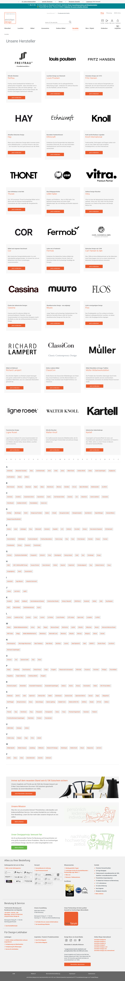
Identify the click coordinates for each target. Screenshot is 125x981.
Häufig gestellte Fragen (71, 868)
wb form (99, 748)
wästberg (32, 748)
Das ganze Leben (64, 513)
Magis (45, 627)
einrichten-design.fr (99, 945)
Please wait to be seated (65, 670)
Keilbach (24, 601)
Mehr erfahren (19, 822)
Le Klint (97, 617)
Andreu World (81, 471)
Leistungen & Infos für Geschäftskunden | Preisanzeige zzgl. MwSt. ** (76, 871)
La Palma (50, 617)
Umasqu (19, 728)
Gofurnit (42, 555)
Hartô (19, 571)
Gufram (9, 555)
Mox (39, 627)
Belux (42, 487)
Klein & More (16, 607)
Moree (95, 633)
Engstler (55, 529)
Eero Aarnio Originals (96, 529)
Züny (15, 758)
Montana (63, 633)
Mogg (18, 633)
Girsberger (90, 555)
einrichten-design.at (99, 941)
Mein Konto (112, 23)
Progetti (53, 670)
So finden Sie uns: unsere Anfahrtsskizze (46, 922)
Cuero (48, 497)
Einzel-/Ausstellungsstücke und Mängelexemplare (82, 5)
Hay (91, 565)
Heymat (63, 565)
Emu (30, 529)
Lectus (9, 617)
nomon (66, 643)
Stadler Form (61, 702)
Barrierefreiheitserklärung (53, 974)
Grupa (99, 555)
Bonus (60, 2)
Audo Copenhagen (100, 471)
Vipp (26, 738)
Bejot (35, 487)
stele (24, 696)
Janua (9, 591)
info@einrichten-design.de (11, 916)
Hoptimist (71, 565)
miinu (32, 627)
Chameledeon (33, 503)
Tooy (31, 712)
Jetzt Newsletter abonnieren (23, 794)
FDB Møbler (21, 539)
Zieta (21, 758)
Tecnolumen (48, 718)
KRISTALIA (77, 601)
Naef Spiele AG (76, 643)
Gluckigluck (58, 555)
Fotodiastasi (10, 545)
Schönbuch (58, 696)
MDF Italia (10, 633)
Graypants (33, 555)
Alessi (19, 477)
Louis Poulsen (60, 617)
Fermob (90, 539)
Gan (83, 555)
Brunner (20, 487)
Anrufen (107, 23)
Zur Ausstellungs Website (42, 924)
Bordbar (67, 487)
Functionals (37, 545)
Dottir (25, 513)
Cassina (70, 497)
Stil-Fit (18, 696)
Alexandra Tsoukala (21, 471)
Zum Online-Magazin (40, 942)
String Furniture (21, 702)
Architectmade (40, 471)
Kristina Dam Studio (53, 601)
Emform (69, 529)
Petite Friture (37, 670)
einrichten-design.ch (100, 943)
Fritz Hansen (81, 539)
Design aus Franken (36, 513)
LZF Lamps (71, 617)
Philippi (104, 670)
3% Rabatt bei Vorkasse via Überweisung (106, 881)
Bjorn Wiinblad (84, 487)
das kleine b (88, 513)
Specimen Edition (80, 696)
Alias (31, 471)
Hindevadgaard (82, 565)
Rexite (71, 686)
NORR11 (92, 643)
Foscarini (27, 545)
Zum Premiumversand (41, 870)
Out (16, 660)
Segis (97, 696)
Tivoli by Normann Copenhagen (15, 718)
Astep (90, 471)
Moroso (79, 633)
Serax (30, 702)
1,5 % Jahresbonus (100, 883)
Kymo (38, 607)
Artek (55, 471)
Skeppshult (106, 696)
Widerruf (33, 974)
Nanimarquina (11, 643)
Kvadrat (9, 601)
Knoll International (29, 607)
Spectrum (32, 696)
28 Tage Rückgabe (100, 871)
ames (62, 471)
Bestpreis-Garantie (74, 2)
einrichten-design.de (100, 940)
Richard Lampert (11, 686)
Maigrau (87, 633)
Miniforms (65, 627)
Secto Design (39, 702)
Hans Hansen (46, 565)
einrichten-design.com (100, 949)
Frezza (98, 539)
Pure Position (26, 670)
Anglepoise (112, 471)
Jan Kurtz (17, 591)
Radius (64, 686)
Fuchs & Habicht (32, 539)
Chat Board (10, 503)
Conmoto (9, 497)
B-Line (74, 487)
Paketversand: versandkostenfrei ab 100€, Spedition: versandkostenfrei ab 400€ (106, 874)
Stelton (106, 702)
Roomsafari (87, 686)
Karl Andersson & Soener (37, 601)
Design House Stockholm (14, 519)
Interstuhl (9, 581)
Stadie (91, 702)
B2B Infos (117, 13)
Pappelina (10, 676)
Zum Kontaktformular (10, 926)
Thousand (39, 712)
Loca (35, 617)
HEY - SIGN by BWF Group (20, 565)
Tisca (63, 712)
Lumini (42, 617)
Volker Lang (10, 738)
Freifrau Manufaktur (46, 539)
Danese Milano (110, 513)
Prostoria (87, 670)
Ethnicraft (38, 529)
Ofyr (33, 660)
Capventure (40, 497)
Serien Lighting (51, 702)
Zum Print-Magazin (40, 940)
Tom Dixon (23, 712)
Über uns (67, 875)
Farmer (105, 539)
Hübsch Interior (100, 565)
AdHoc (27, 477)
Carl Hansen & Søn (59, 497)
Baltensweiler (95, 487)
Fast (73, 539)
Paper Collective (20, 676)
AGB (13, 974)
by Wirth (104, 487)
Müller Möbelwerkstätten (20, 627)
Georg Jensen (68, 555)
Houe (109, 565)
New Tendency (38, 643)
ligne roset (80, 617)
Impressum (72, 974)
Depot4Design (99, 513)
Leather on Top (18, 617)
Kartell (17, 601)
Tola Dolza (30, 718)
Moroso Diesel (55, 627)
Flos (67, 539)
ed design (23, 529)
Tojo (16, 712)
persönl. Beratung (47, 2)
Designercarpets (77, 513)
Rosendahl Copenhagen (51, 686)
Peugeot (43, 676)
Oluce (39, 660)
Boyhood (28, 487)
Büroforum (50, 487)
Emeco (85, 529)
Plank (8, 670)
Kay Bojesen (109, 601)
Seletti (50, 696)
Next (84, 643)
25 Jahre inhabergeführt (29, 2)
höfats (55, 565)
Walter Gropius (22, 748)
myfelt (73, 627)
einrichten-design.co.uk (100, 947)
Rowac (78, 686)
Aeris (49, 471)
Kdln (101, 601)
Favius (19, 545)
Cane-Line (43, 503)
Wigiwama (90, 748)
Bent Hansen (10, 487)
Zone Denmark (30, 758)
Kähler (94, 601)
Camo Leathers (94, 497)
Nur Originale (98, 888)
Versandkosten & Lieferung (42, 868)
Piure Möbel (113, 670)
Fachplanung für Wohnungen (13, 947)
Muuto (97, 627)
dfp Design (18, 513)
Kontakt (102, 23)
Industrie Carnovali (31, 581)
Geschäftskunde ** (51, 13)
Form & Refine (11, 539)
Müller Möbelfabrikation (29, 633)
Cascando (105, 497)
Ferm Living (59, 539)
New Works (49, 643)
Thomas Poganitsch (74, 712)
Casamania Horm (29, 497)
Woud (82, 748)
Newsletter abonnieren (77, 964)
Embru (9, 529)
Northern (58, 643)
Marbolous (43, 633)
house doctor (28, 571)
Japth (24, 591)
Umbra (27, 728)
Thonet (9, 712)
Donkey (9, 513)
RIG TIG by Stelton (105, 686)
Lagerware (89, 2)
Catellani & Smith (21, 503)
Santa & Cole (68, 696)
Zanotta (40, 758)
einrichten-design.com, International (104, 950)
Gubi (77, 555)
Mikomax (88, 627)
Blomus (59, 487)
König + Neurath (66, 601)
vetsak (39, 738)
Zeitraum (48, 758)
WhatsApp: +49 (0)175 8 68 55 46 (13, 914)
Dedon (47, 513)
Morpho (71, 633)
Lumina (28, 617)
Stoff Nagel (10, 702)
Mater (8, 627)
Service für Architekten (11, 949)
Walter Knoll (73, 748)
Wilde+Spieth (10, 748)
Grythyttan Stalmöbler (21, 555)
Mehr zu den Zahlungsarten (12, 868)
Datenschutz (91, 974)
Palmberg (16, 670)
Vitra (32, 738)
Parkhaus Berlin (33, 676)
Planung (109, 13)
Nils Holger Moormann (25, 643)
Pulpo (46, 670)
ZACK (8, 758)
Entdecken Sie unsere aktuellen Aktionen (76, 7)
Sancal (90, 696)
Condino (18, 497)
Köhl (8, 607)
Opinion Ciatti (24, 660)
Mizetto (80, 627)
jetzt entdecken (16, 98)
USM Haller (10, 728)
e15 (62, 529)
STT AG (99, 702)
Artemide (9, 471)
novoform (111, 643)
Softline (84, 702)
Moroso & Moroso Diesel (108, 627)
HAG (8, 565)
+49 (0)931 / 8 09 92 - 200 (11, 913)
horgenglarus (10, 571)
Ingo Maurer (19, 581)
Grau (49, 555)
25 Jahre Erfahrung (100, 886)
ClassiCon (84, 497)
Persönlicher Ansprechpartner (103, 878)
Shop (102, 13)
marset (102, 633)
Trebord (94, 712)
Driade (54, 513)
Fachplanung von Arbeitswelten (13, 944)
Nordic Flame (101, 643)
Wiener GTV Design (52, 748)
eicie (15, 529)
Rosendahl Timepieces (35, 686)
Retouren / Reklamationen (72, 877)
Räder (95, 686)
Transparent (48, 712)
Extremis (47, 529)
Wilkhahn (40, 748)
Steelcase (9, 696)
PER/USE (78, 670)
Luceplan (89, 617)
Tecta (57, 712)
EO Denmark (108, 529)
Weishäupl (64, 748)
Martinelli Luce (53, 633)
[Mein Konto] (107, 21)
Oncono (9, 660)
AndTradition (10, 477)
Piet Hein (95, 670)
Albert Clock (71, 471)
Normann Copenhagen (13, 650)
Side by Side (41, 696)
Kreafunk (86, 601)
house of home (35, 565)
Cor (77, 497)
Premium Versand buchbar (102, 868)
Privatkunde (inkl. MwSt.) (64, 13)
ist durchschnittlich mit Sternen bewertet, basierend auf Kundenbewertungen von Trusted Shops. (62, 977)
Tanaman (86, 712)
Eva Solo (77, 529)
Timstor (39, 718)
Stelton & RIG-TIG (73, 702)
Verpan (19, 738)
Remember (23, 686)
